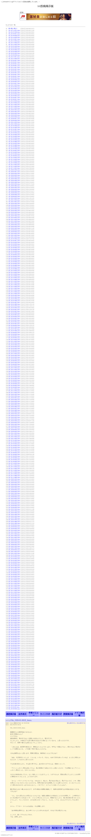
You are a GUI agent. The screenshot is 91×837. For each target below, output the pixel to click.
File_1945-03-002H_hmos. (14, 685)
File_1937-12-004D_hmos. (14, 472)
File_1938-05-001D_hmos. (14, 488)
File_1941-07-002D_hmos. (14, 567)
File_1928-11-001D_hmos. (14, 200)
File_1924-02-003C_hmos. (14, 72)
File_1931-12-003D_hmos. (14, 293)
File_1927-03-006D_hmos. (14, 141)
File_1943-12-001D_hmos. (14, 654)
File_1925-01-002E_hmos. (14, 88)
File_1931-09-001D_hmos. (14, 256)
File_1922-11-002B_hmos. (14, 58)
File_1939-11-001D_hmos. (14, 532)
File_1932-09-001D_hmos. (14, 337)
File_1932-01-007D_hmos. (14, 306)
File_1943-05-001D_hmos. (14, 634)
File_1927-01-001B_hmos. (14, 125)
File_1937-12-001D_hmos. (14, 466)
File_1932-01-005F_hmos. (14, 302)
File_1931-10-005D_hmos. (14, 277)
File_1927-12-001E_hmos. (14, 168)
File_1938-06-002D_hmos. (14, 491)
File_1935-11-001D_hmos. (14, 389)
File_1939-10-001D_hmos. (14, 530)
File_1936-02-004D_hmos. (14, 403)
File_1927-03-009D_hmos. (14, 147)
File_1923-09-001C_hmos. (14, 62)
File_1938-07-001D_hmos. (14, 493)
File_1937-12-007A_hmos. (14, 30)
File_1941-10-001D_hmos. (14, 578)
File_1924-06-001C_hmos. (14, 76)
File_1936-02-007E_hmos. (14, 408)
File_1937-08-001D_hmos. (14, 452)
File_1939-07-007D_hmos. (14, 519)
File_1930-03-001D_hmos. (14, 226)
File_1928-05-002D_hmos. (14, 178)
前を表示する (71, 723)
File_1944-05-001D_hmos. (14, 663)
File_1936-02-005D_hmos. (14, 405)
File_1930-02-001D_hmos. (14, 224)
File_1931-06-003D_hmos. (14, 249)
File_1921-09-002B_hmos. (14, 35)
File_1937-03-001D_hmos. (14, 443)
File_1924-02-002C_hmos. (14, 71)
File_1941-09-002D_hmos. (14, 576)
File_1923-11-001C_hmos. (14, 67)
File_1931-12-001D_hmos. (14, 290)
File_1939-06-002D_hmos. (14, 505)
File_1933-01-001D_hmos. (14, 343)
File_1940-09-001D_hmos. (14, 549)
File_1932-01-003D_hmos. (14, 299)
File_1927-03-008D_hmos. (14, 145)
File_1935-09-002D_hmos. (14, 387)
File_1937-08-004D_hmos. (14, 458)
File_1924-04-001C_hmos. (14, 74)
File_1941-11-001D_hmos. (14, 583)
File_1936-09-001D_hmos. (14, 431)
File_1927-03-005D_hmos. (14, 139)
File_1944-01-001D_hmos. (14, 655)
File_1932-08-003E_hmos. (14, 336)
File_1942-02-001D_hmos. (14, 595)
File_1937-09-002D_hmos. (14, 461)
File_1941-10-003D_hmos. (14, 581)
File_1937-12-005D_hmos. (14, 473)
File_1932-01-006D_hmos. (14, 304)
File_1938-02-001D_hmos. (14, 481)
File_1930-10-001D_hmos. (14, 233)
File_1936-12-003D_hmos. (14, 438)
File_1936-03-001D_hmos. (14, 417)
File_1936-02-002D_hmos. (14, 399)
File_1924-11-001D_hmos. (14, 85)
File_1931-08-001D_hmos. (14, 254)
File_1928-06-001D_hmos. (14, 189)
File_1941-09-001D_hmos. (14, 574)
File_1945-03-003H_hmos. (14, 687)
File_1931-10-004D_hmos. (14, 276)
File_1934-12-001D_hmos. (14, 369)
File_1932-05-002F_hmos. (14, 323)
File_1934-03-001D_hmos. (14, 357)
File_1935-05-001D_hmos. (14, 378)
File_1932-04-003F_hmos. (14, 320)
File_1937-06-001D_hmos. (14, 447)
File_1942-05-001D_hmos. (14, 608)
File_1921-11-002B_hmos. (14, 42)
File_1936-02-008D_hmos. (14, 410)
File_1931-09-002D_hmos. (14, 258)
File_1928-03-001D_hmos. (14, 173)
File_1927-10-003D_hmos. (14, 161)
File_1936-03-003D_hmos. (14, 420)
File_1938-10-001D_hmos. (14, 498)
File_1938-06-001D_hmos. (14, 489)
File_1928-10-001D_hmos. (14, 198)
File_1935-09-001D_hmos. (14, 385)
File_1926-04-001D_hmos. (14, 115)
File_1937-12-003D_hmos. (14, 470)
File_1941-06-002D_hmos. (14, 564)
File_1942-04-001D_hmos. (14, 604)
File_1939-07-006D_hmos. (14, 518)
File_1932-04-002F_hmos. (14, 318)
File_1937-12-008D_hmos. (14, 477)
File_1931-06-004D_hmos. (14, 251)
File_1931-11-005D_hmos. (14, 288)
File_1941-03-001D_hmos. (14, 556)
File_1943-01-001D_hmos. (14, 627)
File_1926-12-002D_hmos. (14, 124)
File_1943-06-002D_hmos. (14, 638)
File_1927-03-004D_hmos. (14, 138)
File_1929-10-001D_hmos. (14, 217)
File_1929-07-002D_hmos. (14, 215)
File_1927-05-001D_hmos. (14, 154)
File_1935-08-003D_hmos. (14, 383)
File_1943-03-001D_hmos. (14, 631)
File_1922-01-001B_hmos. (14, 46)
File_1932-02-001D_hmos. (14, 307)
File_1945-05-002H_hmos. (14, 698)
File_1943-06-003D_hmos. (14, 640)
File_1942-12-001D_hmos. (14, 625)
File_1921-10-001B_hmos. (14, 37)
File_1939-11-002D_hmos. (14, 534)
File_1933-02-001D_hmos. (14, 346)
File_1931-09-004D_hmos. (14, 261)
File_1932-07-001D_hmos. (14, 327)
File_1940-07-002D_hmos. (14, 548)
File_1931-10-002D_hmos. (14, 272)
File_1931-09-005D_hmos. (14, 263)
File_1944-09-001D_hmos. (14, 675)
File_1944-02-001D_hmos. (14, 657)
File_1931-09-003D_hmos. (14, 260)
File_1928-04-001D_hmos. (14, 175)
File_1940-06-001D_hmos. (14, 544)
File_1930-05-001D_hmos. (14, 228)
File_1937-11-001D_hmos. (14, 465)
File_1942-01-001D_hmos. (14, 594)
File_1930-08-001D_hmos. (14, 230)
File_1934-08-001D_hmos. (14, 364)
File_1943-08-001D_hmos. (14, 645)
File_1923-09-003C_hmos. (14, 65)
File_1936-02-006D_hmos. (14, 406)
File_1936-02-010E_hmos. (14, 413)
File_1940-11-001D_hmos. (14, 551)
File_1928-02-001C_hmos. (14, 171)
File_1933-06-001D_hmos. (14, 350)
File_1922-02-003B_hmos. (14, 51)
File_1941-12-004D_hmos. (14, 590)
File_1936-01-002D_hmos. (14, 396)
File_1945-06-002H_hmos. (14, 701)
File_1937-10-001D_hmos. (14, 463)
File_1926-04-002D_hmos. (14, 117)
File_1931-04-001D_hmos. (14, 244)
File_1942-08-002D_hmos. (14, 618)
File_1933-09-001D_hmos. (14, 352)
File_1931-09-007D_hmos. (14, 267)
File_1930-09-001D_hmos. (14, 231)
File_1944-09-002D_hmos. (14, 677)
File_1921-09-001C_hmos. (14, 33)
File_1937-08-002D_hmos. (14, 454)
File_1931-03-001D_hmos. (14, 242)
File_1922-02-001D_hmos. (14, 48)
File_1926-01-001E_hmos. (14, 109)
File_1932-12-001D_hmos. (14, 341)
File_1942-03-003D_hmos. (14, 601)
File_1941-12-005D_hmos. (14, 592)
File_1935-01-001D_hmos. (14, 371)
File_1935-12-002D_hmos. (14, 392)
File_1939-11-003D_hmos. (14, 535)
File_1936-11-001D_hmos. (14, 433)
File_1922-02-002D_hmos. (14, 49)
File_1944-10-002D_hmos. (14, 680)
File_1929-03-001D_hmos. (14, 207)
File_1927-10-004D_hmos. (14, 162)
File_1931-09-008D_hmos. (14, 268)
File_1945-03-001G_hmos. (14, 684)
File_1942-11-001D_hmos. (14, 624)
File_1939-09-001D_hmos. (14, 526)
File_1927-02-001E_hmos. (14, 131)
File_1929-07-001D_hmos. (14, 214)
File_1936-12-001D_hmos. (14, 435)
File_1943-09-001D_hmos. (14, 647)
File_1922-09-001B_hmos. (14, 55)
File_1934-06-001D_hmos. (14, 360)
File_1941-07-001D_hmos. (14, 565)
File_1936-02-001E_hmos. (14, 397)
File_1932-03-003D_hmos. (14, 313)
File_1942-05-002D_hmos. (14, 609)
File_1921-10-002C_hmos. (14, 39)
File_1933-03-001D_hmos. (14, 348)
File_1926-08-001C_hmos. (14, 118)
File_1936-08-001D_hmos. (14, 429)
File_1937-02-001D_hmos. (14, 442)
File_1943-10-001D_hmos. (14, 650)
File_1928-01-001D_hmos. (14, 170)
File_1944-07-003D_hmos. (14, 671)
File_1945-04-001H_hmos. (14, 689)
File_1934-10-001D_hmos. (14, 366)
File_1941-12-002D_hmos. (14, 587)
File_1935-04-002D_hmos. (14, 376)
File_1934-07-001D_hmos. (14, 362)
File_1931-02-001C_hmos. (14, 240)
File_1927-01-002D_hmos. (14, 127)
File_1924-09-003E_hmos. (14, 81)
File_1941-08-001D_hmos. (14, 571)
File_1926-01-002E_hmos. (14, 111)
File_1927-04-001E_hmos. (14, 150)
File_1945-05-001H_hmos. (14, 696)
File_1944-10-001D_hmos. (14, 678)
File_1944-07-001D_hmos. (14, 668)
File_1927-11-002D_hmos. (14, 166)
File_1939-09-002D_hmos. (14, 528)
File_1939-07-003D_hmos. (14, 512)
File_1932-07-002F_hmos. (14, 329)
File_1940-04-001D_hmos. (14, 541)
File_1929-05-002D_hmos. (14, 212)
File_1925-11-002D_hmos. (14, 106)
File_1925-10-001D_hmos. (14, 101)
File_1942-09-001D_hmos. (14, 620)
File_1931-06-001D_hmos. (14, 245)
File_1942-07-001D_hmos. (14, 615)
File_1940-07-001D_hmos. (14, 546)
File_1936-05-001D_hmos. (14, 424)
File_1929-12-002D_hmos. (14, 221)
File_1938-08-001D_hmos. (14, 495)
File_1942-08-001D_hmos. (14, 617)
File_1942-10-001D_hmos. (14, 622)
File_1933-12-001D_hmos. (14, 353)
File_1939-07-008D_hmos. (14, 521)
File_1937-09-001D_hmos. (14, 459)
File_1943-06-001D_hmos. (14, 636)
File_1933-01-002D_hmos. (14, 344)
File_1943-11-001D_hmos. (14, 652)
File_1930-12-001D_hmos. (14, 237)
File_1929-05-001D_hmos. (14, 210)
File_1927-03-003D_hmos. (14, 136)
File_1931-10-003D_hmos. (14, 274)
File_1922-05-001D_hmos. (14, 53)
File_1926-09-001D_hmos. (14, 120)
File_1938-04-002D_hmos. (14, 486)
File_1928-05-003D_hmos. (14, 180)
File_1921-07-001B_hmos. (14, 32)
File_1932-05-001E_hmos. (14, 321)
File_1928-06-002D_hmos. (14, 191)
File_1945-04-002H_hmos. (14, 691)
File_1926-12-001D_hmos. (14, 122)
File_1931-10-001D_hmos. (14, 270)
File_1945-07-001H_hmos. (14, 703)
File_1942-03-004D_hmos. (14, 602)
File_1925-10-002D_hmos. (14, 102)
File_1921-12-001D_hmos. (14, 44)
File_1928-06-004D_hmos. (14, 194)
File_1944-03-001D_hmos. (14, 659)
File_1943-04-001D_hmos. (14, 632)
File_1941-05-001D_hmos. (14, 560)
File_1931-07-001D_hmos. (14, 253)
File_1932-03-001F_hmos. (14, 309)
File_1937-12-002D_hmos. (14, 468)
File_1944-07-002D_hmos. (14, 670)
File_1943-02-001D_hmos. (14, 629)
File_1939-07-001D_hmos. (14, 509)
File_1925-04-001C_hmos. (14, 97)
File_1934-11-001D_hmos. (14, 367)
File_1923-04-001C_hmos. (14, 60)
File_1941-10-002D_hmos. (14, 579)
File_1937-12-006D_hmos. (14, 475)
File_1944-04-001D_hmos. (14, 661)
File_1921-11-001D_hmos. (14, 41)
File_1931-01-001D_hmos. (14, 238)
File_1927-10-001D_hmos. (14, 157)
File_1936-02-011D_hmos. (14, 415)
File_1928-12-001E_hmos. (14, 201)
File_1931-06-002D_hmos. (14, 247)
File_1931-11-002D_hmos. (14, 283)
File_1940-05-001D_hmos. (14, 542)
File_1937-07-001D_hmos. (14, 449)
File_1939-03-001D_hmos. (14, 502)
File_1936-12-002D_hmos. (14, 436)
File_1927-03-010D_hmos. (14, 148)
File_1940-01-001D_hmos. (14, 539)
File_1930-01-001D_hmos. (14, 223)
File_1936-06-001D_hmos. (14, 426)
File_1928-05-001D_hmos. (14, 177)
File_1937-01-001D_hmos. (14, 440)
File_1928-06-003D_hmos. (14, 192)
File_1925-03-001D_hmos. (14, 94)
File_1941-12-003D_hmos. (14, 588)
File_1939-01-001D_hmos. (14, 500)
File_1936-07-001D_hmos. (14, 427)
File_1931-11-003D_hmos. (14, 284)
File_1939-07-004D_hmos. (14, 514)
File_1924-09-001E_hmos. (14, 78)
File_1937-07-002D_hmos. (14, 450)
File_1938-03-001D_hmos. (14, 482)
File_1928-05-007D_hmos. (14, 187)
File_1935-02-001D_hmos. (14, 373)
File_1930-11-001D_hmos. (14, 235)
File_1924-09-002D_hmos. (14, 79)
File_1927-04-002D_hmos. (14, 152)
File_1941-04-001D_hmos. (14, 558)
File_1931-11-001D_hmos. (14, 281)
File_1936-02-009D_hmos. (14, 412)
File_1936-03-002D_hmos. (14, 419)
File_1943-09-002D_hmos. (14, 648)
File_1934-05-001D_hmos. (14, 359)
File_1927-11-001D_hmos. (14, 164)
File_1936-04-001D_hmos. (14, 422)
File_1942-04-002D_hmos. (14, 606)
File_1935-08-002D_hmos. (14, 382)
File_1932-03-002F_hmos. (14, 311)
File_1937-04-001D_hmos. (14, 445)
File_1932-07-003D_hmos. (14, 330)
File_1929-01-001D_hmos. (14, 203)
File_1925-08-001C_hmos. (14, 99)
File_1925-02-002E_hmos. (14, 92)
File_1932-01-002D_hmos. (14, 297)
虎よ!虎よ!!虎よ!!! (12, 28)
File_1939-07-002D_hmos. (14, 511)
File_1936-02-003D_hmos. (14, 401)
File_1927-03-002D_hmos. (14, 134)
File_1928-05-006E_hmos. (14, 185)
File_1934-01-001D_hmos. (14, 355)
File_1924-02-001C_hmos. (14, 69)
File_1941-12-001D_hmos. (14, 585)
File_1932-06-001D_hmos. (14, 325)
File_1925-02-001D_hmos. (14, 90)
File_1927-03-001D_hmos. (14, 132)
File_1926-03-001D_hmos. (14, 113)
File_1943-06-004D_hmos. (14, 641)
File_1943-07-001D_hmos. (14, 643)
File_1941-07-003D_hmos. (14, 569)
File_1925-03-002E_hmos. (14, 95)
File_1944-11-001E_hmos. (14, 682)
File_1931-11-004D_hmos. (14, 286)
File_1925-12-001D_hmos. (14, 108)
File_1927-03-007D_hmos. (14, 143)
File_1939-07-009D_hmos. (14, 523)
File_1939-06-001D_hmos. (14, 503)
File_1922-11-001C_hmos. (14, 56)
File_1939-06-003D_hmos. (14, 507)
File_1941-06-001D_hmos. (14, 562)
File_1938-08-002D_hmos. (14, 496)
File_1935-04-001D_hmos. (14, 374)
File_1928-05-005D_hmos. (14, 184)
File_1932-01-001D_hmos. (14, 295)
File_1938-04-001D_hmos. (14, 484)
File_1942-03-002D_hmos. (14, 599)
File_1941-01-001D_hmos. (14, 555)
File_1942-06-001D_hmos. (14, 611)
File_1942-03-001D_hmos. (14, 597)
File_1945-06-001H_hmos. (14, 700)
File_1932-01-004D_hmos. (14, 300)
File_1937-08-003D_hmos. (14, 456)
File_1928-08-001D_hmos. (14, 196)
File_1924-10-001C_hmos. (14, 83)
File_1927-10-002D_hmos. (14, 159)
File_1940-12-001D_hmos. (14, 553)
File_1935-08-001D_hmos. (14, 380)
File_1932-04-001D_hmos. (14, 316)
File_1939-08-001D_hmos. (14, 525)
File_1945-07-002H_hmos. (14, 705)
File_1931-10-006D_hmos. (14, 279)
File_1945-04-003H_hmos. (14, 693)
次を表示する (81, 723)
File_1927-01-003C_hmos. (14, 129)
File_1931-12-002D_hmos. (14, 291)
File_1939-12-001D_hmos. (14, 537)
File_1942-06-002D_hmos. (14, 613)
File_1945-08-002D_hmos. (14, 708)
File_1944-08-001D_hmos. (14, 673)
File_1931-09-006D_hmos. (14, 265)
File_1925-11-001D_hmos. (14, 104)
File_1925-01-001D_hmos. (14, 86)
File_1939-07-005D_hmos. (14, 516)
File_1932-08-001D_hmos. (14, 332)
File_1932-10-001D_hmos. (14, 339)
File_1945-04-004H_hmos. (14, 694)
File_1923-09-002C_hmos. (14, 63)
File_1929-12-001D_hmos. (14, 219)
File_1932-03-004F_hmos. (14, 314)
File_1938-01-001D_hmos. (14, 479)
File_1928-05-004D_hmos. (14, 182)
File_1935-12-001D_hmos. (14, 390)
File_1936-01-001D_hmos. (14, 394)
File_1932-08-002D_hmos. (14, 334)
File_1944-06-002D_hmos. (14, 666)
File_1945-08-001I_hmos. (14, 707)
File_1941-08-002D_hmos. (14, 572)
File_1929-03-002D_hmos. (14, 208)
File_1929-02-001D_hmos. (14, 205)
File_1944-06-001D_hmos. (14, 664)
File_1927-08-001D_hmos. (14, 155)
